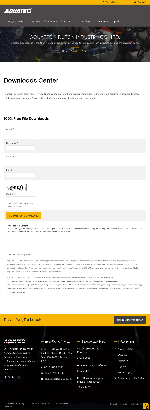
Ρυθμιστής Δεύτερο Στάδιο (102, 277)
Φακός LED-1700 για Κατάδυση (88, 350)
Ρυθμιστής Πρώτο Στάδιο (82, 277)
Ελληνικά (141, 2)
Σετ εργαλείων (91, 288)
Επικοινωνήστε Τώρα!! (130, 320)
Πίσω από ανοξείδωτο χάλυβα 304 (20, 285)
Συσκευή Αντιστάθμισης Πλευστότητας (22, 281)
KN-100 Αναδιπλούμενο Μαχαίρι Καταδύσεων (90, 379)
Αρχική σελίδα (16, 21)
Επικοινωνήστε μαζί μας (110, 21)
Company (12, 142)
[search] (104, 2)
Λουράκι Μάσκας (115, 288)
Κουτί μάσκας (103, 288)
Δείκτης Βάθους (78, 281)
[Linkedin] (13, 377)
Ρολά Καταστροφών (82, 285)
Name (10, 129)
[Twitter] (9, 377)
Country (10, 156)
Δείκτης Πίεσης (59, 281)
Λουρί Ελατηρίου (55, 285)
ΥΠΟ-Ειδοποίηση (110, 281)
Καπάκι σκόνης (32, 288)
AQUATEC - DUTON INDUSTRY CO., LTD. (40, 403)
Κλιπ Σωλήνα (68, 285)
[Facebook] (5, 377)
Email (9, 170)
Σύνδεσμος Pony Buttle (65, 288)
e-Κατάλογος (85, 21)
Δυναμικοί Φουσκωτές (94, 281)
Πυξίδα (68, 281)
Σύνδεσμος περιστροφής (100, 285)
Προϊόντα (50, 21)
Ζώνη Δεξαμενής (41, 285)
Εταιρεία (34, 21)
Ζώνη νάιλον (80, 288)
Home (65, 51)
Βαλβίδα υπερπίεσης (47, 288)
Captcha (11, 194)
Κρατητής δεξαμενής (133, 285)
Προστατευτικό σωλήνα (16, 288)
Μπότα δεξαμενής (118, 285)
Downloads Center (79, 51)
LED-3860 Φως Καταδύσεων (92, 365)
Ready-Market (139, 403)
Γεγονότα (67, 21)
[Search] (119, 2)
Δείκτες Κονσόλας (45, 281)
